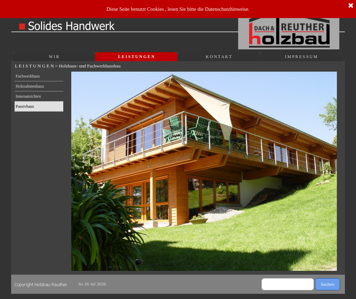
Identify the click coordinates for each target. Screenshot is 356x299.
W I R (54, 56)
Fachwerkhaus (28, 76)
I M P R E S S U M (301, 56)
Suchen (327, 284)
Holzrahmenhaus (30, 86)
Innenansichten (28, 96)
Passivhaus (25, 106)
